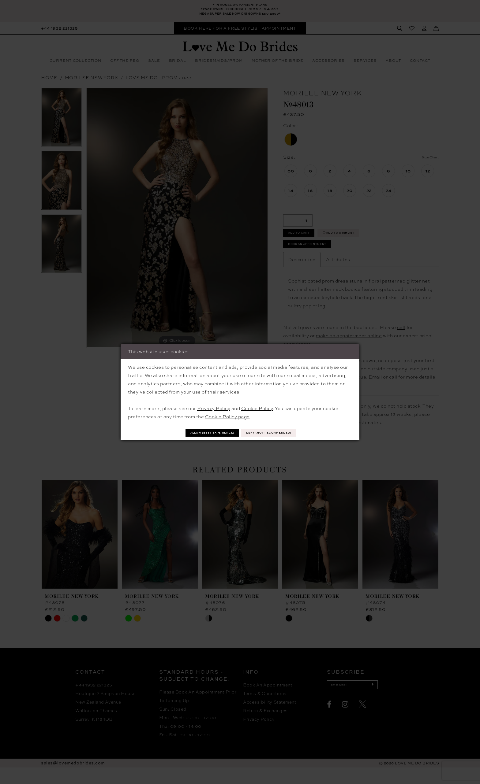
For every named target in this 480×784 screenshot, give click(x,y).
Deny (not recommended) (281, 432)
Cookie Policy (257, 407)
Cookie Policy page (227, 415)
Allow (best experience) (201, 432)
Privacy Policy (213, 407)
